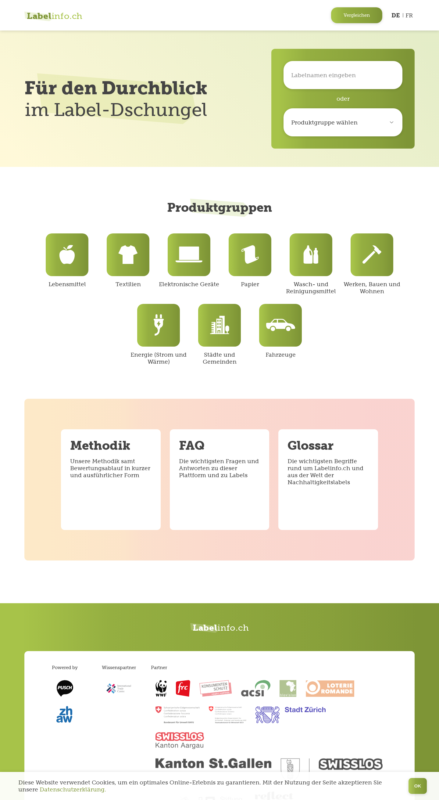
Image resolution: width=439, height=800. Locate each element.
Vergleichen (357, 15)
